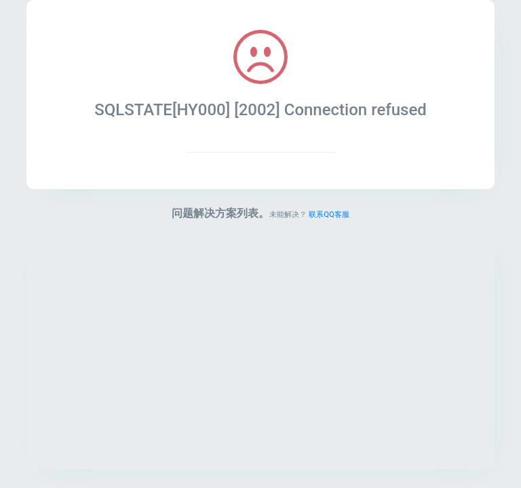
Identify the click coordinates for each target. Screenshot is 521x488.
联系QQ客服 (329, 214)
